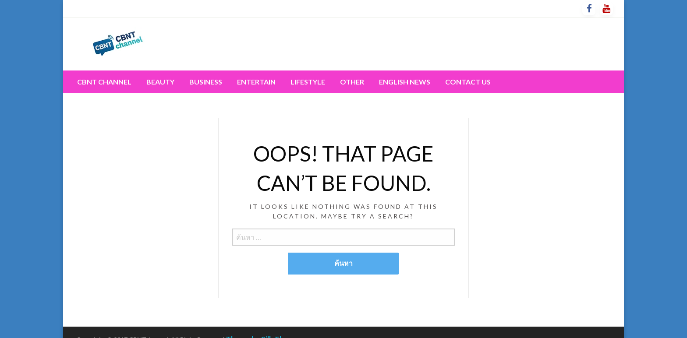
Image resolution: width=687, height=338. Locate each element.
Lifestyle (307, 81)
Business (205, 81)
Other (352, 81)
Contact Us (468, 81)
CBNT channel (104, 81)
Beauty (160, 81)
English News (404, 81)
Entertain (256, 81)
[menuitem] (104, 81)
